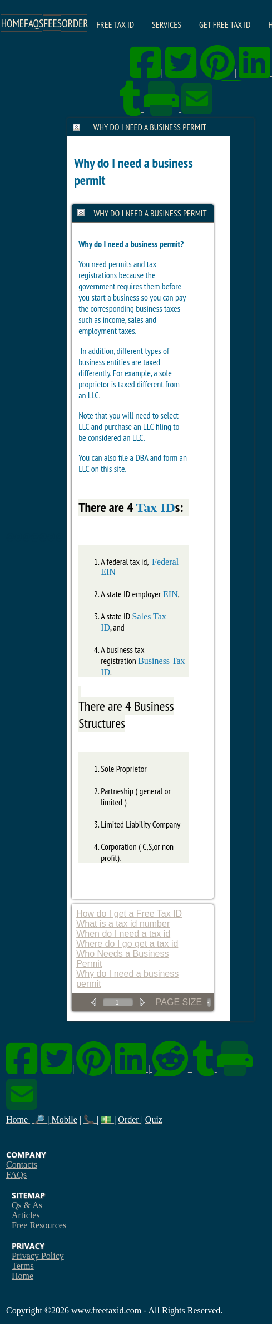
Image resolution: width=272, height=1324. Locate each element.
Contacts (21, 1164)
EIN (169, 594)
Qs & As (27, 1205)
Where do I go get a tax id (127, 943)
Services (166, 24)
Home (22, 1276)
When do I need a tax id (123, 933)
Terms (23, 1266)
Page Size (179, 1002)
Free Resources (39, 1225)
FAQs (16, 1174)
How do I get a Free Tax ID (129, 913)
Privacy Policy (38, 1256)
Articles (26, 1215)
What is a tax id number (123, 923)
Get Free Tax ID (224, 24)
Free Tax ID (116, 24)
